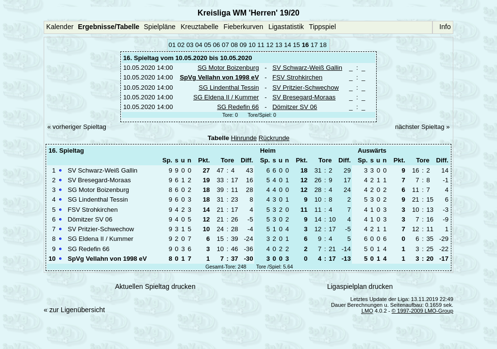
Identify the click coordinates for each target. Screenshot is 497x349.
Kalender (59, 27)
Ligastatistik (286, 27)
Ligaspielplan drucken (360, 286)
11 (261, 44)
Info (444, 27)
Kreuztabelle (199, 27)
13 (278, 44)
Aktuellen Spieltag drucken (155, 286)
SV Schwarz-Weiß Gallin (307, 67)
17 (314, 44)
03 (190, 44)
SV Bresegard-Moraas (303, 97)
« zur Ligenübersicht (74, 310)
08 (234, 44)
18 (323, 44)
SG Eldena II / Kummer (226, 97)
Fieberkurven (244, 27)
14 (287, 44)
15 (296, 44)
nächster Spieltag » (422, 126)
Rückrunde (274, 138)
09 (243, 44)
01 (172, 44)
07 (225, 44)
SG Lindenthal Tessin (229, 87)
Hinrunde (244, 138)
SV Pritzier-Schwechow (305, 87)
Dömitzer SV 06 (294, 107)
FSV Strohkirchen (297, 77)
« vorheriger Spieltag (76, 126)
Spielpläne (159, 27)
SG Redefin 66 (238, 107)
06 (216, 44)
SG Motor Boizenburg (228, 67)
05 (208, 44)
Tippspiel (322, 27)
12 (270, 44)
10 (252, 44)
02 (181, 44)
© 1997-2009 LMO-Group (422, 311)
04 (198, 44)
